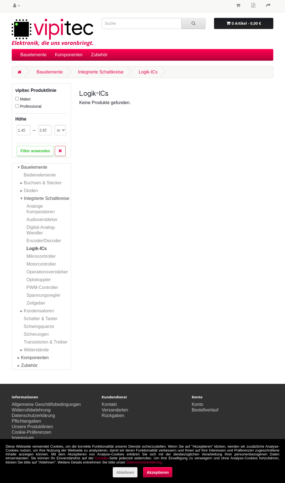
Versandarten (115, 410)
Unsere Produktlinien (32, 426)
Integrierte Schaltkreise (101, 72)
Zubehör (99, 54)
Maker (23, 99)
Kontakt (109, 404)
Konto (197, 404)
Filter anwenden (35, 151)
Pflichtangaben (26, 421)
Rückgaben (113, 415)
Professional (28, 106)
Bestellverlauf (205, 410)
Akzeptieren (158, 472)
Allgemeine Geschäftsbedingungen (46, 404)
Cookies (101, 458)
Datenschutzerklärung (33, 415)
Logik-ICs (148, 72)
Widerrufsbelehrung (31, 410)
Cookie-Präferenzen (31, 432)
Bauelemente (33, 54)
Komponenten (69, 54)
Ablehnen (125, 472)
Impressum (23, 437)
